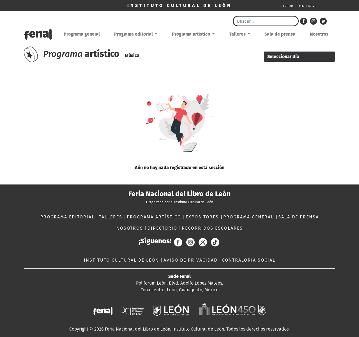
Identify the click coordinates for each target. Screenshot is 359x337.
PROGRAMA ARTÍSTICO (155, 217)
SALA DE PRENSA (298, 217)
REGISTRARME (307, 6)
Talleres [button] (238, 34)
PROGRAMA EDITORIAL (68, 217)
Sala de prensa (279, 34)
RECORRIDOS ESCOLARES (212, 228)
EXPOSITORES (203, 217)
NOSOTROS (130, 228)
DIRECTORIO (163, 228)
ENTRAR (288, 6)
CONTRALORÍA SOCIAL (248, 260)
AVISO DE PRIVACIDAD (191, 260)
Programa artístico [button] (191, 34)
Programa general (82, 34)
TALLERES (111, 217)
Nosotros (319, 34)
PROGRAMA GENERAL (249, 217)
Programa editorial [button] (134, 34)
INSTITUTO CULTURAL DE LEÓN (122, 260)
